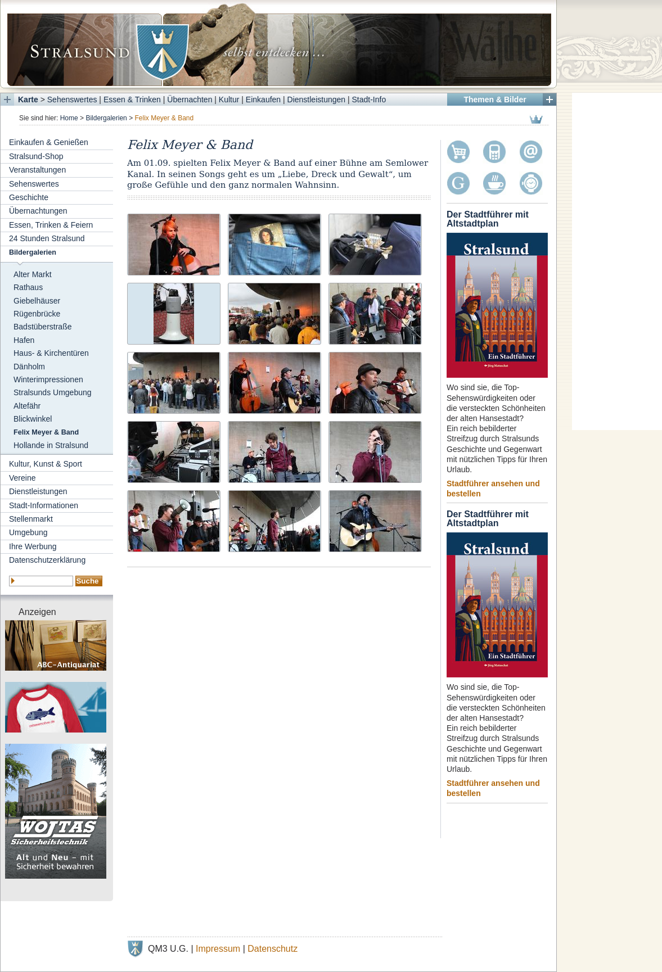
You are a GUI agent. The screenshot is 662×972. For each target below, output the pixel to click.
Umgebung (28, 532)
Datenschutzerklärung (47, 559)
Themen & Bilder (494, 99)
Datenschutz (272, 948)
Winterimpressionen (48, 379)
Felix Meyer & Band (46, 432)
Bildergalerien (106, 118)
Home (69, 118)
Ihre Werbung (33, 546)
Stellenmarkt (31, 518)
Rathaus (28, 287)
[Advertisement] (617, 261)
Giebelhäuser (36, 300)
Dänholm (29, 366)
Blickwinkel (32, 418)
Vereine (22, 477)
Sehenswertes (72, 99)
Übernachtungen (38, 210)
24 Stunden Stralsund (47, 238)
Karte (28, 99)
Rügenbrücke (36, 313)
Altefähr (26, 405)
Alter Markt (32, 274)
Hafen (23, 340)
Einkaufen (263, 99)
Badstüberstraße (42, 326)
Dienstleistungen (316, 99)
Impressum (218, 948)
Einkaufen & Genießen (48, 142)
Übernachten (189, 99)
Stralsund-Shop (36, 156)
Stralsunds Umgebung (52, 392)
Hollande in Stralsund (50, 445)
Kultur (229, 99)
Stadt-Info (369, 99)
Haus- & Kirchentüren (51, 353)
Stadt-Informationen (43, 505)
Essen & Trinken (132, 99)
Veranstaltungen (37, 169)
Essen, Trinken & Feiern (51, 224)
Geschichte (28, 197)
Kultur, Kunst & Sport (45, 463)
